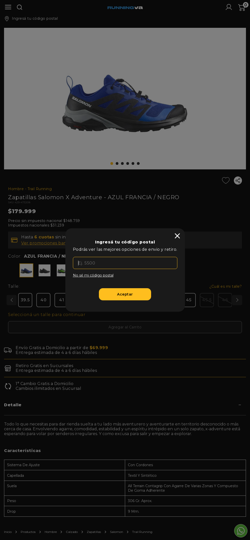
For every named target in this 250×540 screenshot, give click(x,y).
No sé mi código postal (93, 275)
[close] (177, 235)
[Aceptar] (125, 294)
